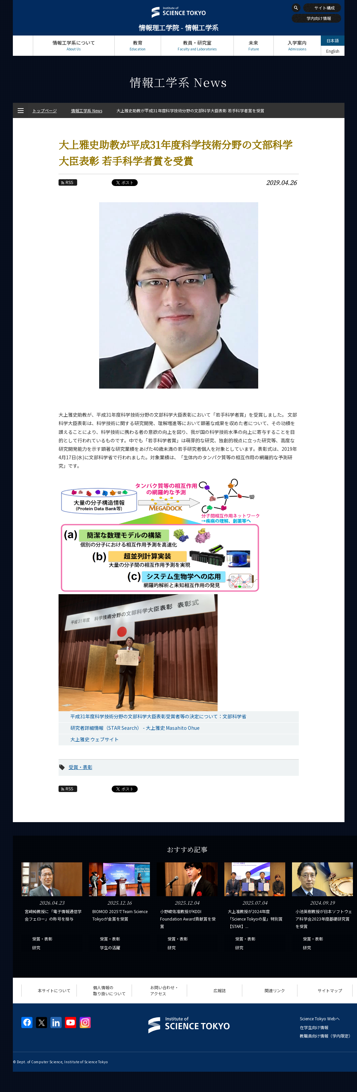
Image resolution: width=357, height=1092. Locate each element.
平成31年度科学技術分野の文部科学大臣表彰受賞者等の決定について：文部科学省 (158, 716)
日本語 (333, 40)
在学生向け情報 (314, 1027)
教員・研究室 (197, 45)
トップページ (23, 45)
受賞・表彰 (80, 767)
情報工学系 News (86, 110)
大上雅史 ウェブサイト (94, 739)
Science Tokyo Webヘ (320, 1018)
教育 (138, 45)
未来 (253, 45)
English (332, 51)
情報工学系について (73, 45)
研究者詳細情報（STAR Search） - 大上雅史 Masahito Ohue (135, 727)
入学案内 (297, 45)
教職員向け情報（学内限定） (326, 1036)
